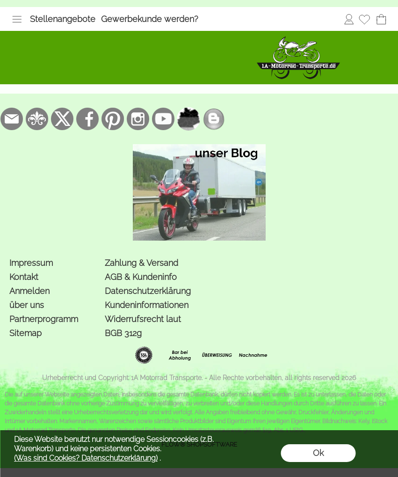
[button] (16, 19)
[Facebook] (87, 119)
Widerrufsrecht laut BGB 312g (143, 326)
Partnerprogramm (43, 319)
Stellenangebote (62, 19)
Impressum (31, 263)
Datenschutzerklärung (148, 291)
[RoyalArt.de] (37, 119)
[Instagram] (138, 119)
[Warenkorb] (381, 19)
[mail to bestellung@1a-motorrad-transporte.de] (11, 119)
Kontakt (23, 277)
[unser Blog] (213, 119)
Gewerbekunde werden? (149, 19)
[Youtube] (163, 119)
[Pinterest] (112, 119)
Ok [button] (318, 453)
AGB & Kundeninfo (141, 277)
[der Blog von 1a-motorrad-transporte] (199, 148)
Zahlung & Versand (141, 263)
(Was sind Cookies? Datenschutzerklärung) (86, 458)
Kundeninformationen (146, 305)
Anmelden (349, 19)
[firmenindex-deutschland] (188, 119)
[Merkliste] (364, 19)
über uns (26, 305)
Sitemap (25, 333)
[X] (62, 119)
